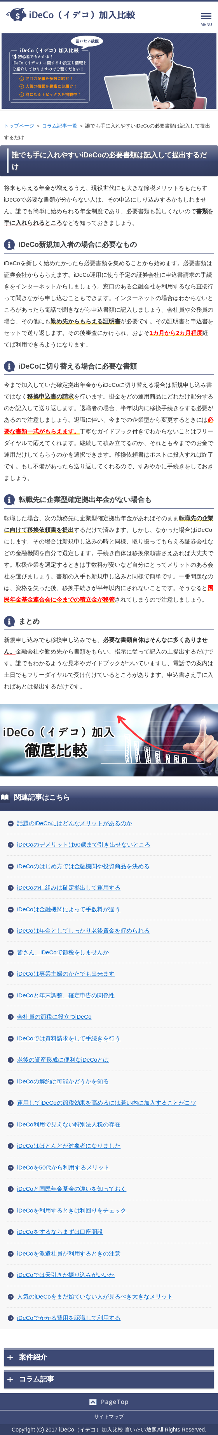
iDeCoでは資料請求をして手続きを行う (68, 1038)
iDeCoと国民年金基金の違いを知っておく (71, 1188)
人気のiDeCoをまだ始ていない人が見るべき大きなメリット (95, 1296)
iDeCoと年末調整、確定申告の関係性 (66, 995)
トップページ (19, 126)
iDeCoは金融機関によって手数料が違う (68, 909)
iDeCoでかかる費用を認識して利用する (68, 1317)
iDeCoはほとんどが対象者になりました (68, 1145)
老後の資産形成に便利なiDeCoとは (63, 1059)
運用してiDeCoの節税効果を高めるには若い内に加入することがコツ (106, 1102)
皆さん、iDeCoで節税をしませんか (63, 952)
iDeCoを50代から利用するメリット (63, 1167)
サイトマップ (109, 1416)
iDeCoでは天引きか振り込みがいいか (66, 1274)
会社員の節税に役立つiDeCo (54, 1016)
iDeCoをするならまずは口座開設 (60, 1231)
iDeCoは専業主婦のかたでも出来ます (66, 973)
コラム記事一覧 (59, 126)
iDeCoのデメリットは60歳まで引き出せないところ (83, 844)
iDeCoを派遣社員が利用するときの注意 (68, 1253)
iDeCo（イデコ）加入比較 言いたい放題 (108, 1429)
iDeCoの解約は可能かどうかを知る (63, 1081)
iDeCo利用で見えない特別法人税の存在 (68, 1124)
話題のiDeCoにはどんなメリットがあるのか (74, 823)
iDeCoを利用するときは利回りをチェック (71, 1210)
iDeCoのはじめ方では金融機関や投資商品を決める (83, 866)
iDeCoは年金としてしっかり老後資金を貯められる (83, 930)
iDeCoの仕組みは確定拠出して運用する (68, 887)
